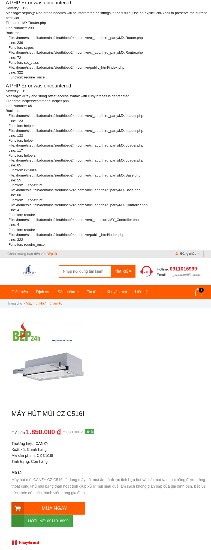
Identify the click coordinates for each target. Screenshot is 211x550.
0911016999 (183, 269)
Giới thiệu (19, 292)
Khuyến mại (117, 292)
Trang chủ (14, 303)
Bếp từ (52, 254)
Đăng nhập (188, 254)
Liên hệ (141, 292)
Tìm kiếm (123, 271)
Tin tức (93, 292)
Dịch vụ (43, 292)
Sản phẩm (68, 292)
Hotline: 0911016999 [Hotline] (113, 508)
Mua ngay (38, 508)
